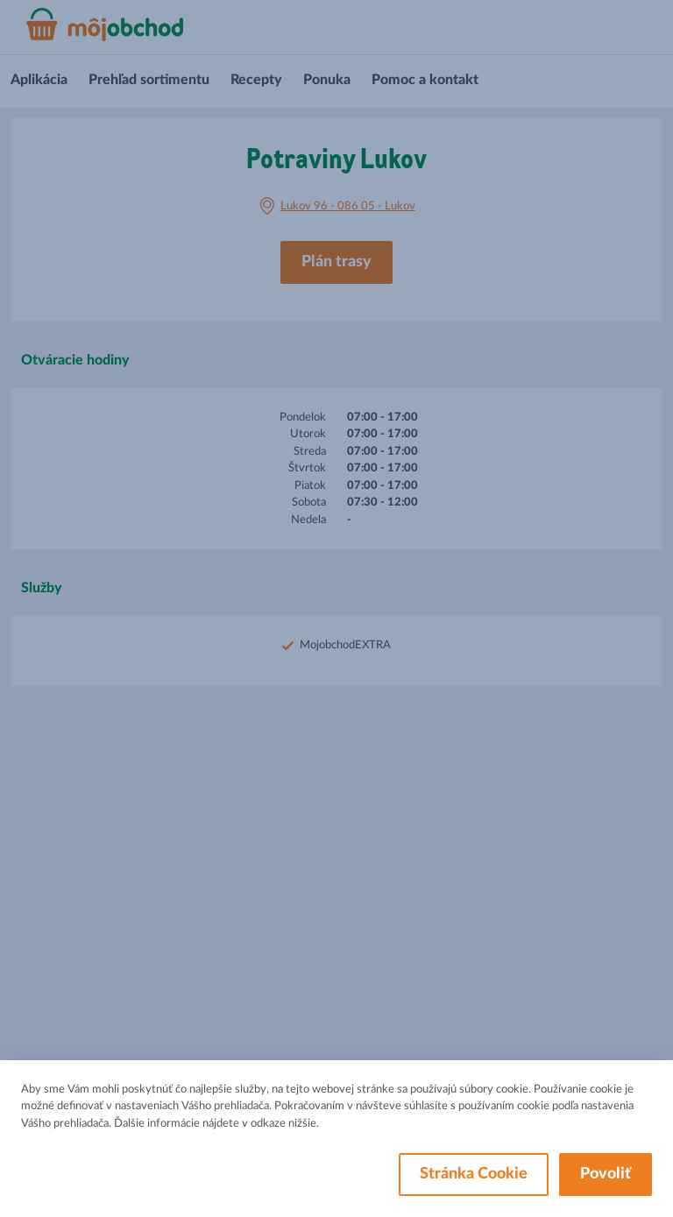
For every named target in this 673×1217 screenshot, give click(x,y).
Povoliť (605, 1174)
